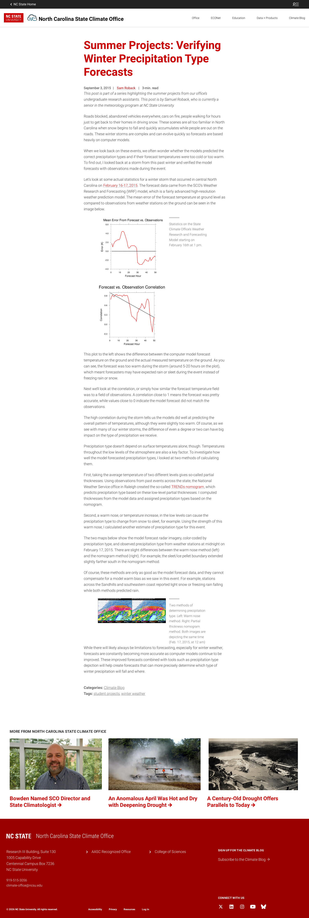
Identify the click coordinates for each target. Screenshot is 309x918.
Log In (145, 909)
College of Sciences (170, 851)
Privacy (113, 909)
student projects (107, 693)
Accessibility (95, 909)
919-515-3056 (16, 880)
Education (238, 18)
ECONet (216, 18)
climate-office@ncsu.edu (24, 885)
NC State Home (22, 4)
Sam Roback (126, 88)
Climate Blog (297, 18)
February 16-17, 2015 (120, 185)
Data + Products (267, 18)
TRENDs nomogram (187, 487)
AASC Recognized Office (111, 851)
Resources (129, 909)
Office (195, 18)
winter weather (133, 693)
